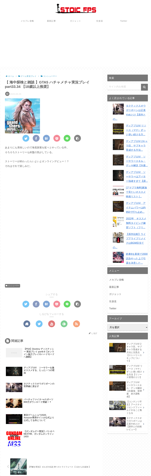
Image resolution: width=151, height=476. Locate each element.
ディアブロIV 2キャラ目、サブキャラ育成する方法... (137, 146)
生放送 (113, 301)
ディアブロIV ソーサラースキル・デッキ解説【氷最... (137, 161)
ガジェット (115, 294)
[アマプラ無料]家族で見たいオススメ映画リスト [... (136, 192)
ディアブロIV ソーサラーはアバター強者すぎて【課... (137, 176)
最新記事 (114, 287)
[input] (127, 87)
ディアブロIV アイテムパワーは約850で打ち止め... (136, 207)
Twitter (112, 308)
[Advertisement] (75, 47)
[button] (144, 87)
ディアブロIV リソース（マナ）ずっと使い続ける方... (136, 130)
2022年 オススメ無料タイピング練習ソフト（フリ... (136, 223)
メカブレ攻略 (116, 279)
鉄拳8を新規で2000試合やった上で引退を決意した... (137, 258)
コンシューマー (12, 286)
